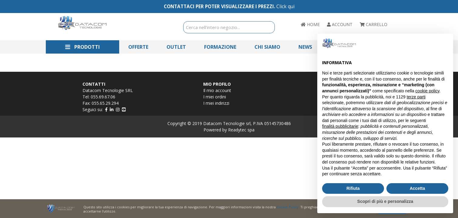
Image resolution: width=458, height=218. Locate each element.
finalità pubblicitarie (340, 126)
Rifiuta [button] (353, 188)
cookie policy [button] (427, 90)
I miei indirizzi (216, 103)
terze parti (416, 96)
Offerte (138, 47)
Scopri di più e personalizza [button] (385, 201)
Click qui (285, 6)
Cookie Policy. (288, 207)
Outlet (176, 47)
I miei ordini (214, 97)
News (305, 47)
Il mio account (217, 90)
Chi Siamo (267, 47)
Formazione (220, 47)
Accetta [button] (417, 188)
